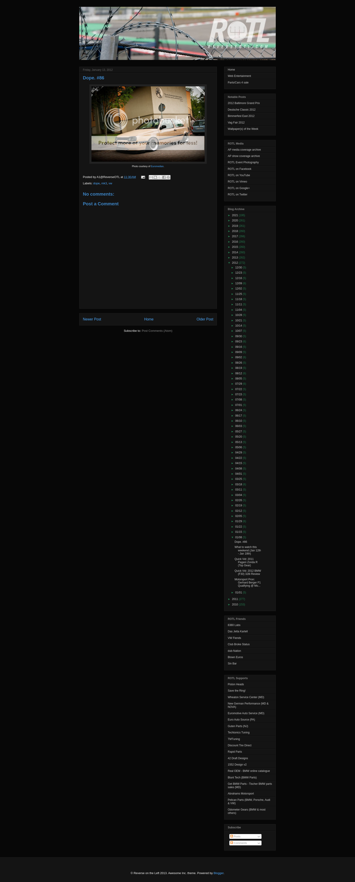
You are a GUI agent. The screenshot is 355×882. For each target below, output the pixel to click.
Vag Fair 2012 (236, 122)
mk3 (104, 183)
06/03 (239, 426)
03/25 (239, 479)
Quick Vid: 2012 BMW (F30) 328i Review (248, 572)
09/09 (239, 352)
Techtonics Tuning (238, 732)
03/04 (239, 495)
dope (96, 183)
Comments (238, 843)
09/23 (239, 341)
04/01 (239, 473)
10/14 (239, 325)
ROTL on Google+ (239, 188)
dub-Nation (234, 650)
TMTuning (234, 739)
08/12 (239, 373)
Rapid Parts (235, 751)
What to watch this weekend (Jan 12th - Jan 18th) (248, 550)
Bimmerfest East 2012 (241, 116)
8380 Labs (234, 625)
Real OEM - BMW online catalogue (249, 771)
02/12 (239, 510)
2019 (235, 226)
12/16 (239, 278)
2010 (235, 604)
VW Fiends (234, 638)
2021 (235, 215)
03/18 (239, 484)
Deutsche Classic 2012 (242, 109)
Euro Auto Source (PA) (241, 719)
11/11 (239, 304)
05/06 (239, 447)
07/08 (239, 399)
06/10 (239, 420)
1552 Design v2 (237, 764)
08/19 (239, 368)
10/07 (239, 330)
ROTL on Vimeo (237, 181)
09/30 (239, 336)
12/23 (239, 272)
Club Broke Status (239, 644)
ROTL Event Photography (243, 162)
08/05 (239, 378)
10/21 (239, 320)
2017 (235, 236)
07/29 (239, 383)
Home (149, 319)
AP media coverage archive (244, 149)
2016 (235, 241)
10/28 (239, 315)
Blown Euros (235, 657)
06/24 (239, 410)
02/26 (239, 500)
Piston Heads (236, 684)
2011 (235, 599)
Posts (235, 836)
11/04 (239, 309)
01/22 (239, 526)
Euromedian (157, 166)
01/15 (239, 531)
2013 (235, 257)
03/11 (239, 489)
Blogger (218, 873)
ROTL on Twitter (237, 194)
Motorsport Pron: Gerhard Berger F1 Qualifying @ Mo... (248, 583)
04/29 (239, 452)
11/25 (239, 294)
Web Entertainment (239, 76)
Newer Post (92, 319)
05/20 (239, 436)
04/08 (239, 468)
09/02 (239, 357)
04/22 (239, 458)
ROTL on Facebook (239, 169)
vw (110, 183)
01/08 (239, 537)
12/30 (239, 267)
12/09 (239, 283)
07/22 (239, 389)
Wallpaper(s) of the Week (243, 128)
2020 (235, 220)
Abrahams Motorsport (241, 793)
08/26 (239, 362)
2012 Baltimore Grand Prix (244, 103)
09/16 (239, 347)
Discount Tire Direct (240, 745)
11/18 (239, 299)
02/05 (239, 516)
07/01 (239, 405)
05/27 (239, 431)
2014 (235, 252)
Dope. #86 (93, 77)
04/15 (239, 463)
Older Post (205, 319)
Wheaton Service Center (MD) (246, 697)
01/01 (239, 592)
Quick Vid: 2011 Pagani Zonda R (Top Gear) (246, 562)
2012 (235, 262)
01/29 (239, 521)
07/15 (239, 394)
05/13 (239, 442)
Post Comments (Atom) (157, 330)
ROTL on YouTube (239, 175)
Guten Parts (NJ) (238, 726)
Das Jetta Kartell (238, 631)
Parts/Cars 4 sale (238, 82)
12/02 (239, 288)
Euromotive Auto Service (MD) (246, 713)
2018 (235, 231)
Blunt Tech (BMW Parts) (242, 777)
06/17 (239, 415)
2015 (235, 247)
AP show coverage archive (244, 156)
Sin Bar (232, 663)
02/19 (239, 505)
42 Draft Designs (238, 758)
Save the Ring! (237, 690)
